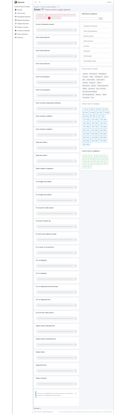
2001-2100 (86, 130)
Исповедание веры (90, 61)
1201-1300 (95, 119)
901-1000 (92, 116)
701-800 (106, 112)
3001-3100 (95, 141)
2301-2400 (86, 134)
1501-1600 (95, 123)
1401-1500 (86, 123)
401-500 (85, 112)
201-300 (98, 109)
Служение (87, 51)
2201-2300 (103, 130)
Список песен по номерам (90, 104)
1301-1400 (103, 119)
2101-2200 (95, 130)
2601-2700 (86, 137)
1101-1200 (86, 119)
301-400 (105, 109)
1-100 (84, 109)
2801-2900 (103, 137)
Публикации (88, 56)
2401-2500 (95, 134)
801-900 (85, 116)
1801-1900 (95, 127)
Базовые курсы (89, 36)
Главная (36, 7)
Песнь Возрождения (90, 31)
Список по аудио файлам (48, 7)
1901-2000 (103, 127)
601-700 (99, 112)
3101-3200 (103, 141)
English (109, 2)
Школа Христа (88, 41)
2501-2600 (103, 134)
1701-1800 (86, 127)
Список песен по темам (90, 69)
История (86, 46)
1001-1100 (101, 116)
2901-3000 (86, 141)
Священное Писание (90, 26)
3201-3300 (86, 144)
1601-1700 (103, 123)
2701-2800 (95, 137)
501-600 (92, 112)
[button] (35, 2)
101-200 (91, 109)
